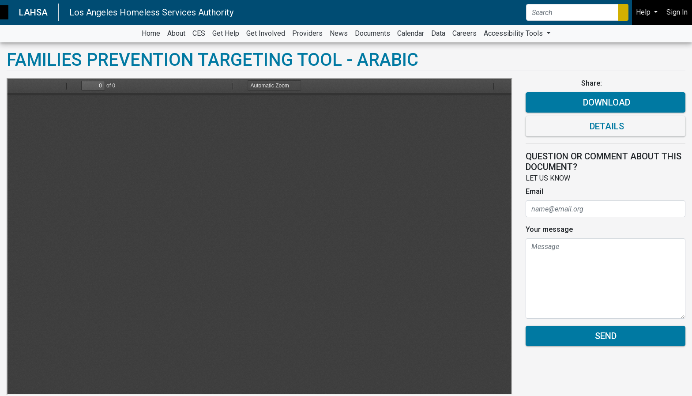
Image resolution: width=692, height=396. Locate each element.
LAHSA (33, 12)
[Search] (572, 12)
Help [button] (644, 12)
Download (605, 102)
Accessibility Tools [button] (514, 33)
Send (606, 336)
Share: (592, 83)
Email (534, 191)
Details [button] (605, 126)
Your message (549, 229)
